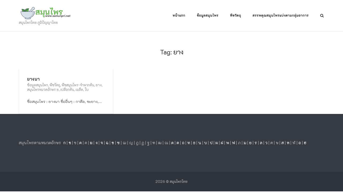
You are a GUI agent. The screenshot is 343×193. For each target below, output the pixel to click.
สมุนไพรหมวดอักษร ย (43, 89)
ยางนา (33, 79)
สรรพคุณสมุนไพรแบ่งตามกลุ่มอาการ (281, 15)
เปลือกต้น (67, 89)
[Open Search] (322, 16)
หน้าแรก (179, 15)
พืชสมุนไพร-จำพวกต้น (78, 85)
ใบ (87, 89)
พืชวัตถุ (235, 15)
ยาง (99, 85)
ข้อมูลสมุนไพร (207, 15)
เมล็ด (79, 89)
